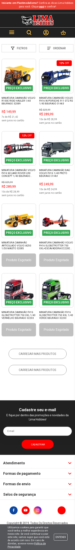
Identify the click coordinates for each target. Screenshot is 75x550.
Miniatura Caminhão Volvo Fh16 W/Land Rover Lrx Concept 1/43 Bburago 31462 (18, 173)
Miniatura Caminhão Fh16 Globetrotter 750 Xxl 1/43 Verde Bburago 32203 (56, 315)
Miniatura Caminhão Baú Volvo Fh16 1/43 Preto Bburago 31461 (54, 173)
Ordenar (56, 48)
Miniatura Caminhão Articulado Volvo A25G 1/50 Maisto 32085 (16, 245)
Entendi (61, 537)
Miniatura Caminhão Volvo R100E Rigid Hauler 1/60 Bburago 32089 (18, 101)
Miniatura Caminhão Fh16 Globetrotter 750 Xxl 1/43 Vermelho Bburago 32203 (18, 315)
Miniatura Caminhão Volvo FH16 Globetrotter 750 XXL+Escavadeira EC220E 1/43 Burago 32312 (56, 245)
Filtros (18, 48)
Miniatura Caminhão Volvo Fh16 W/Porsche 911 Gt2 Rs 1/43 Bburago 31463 (56, 101)
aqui (41, 6)
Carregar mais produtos (37, 353)
